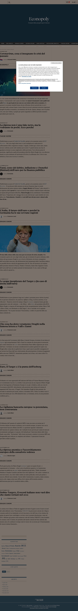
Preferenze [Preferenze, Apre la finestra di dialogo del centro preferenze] (34, 87)
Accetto (44, 87)
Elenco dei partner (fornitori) (24, 83)
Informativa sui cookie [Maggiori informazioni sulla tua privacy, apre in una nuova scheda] (26, 76)
